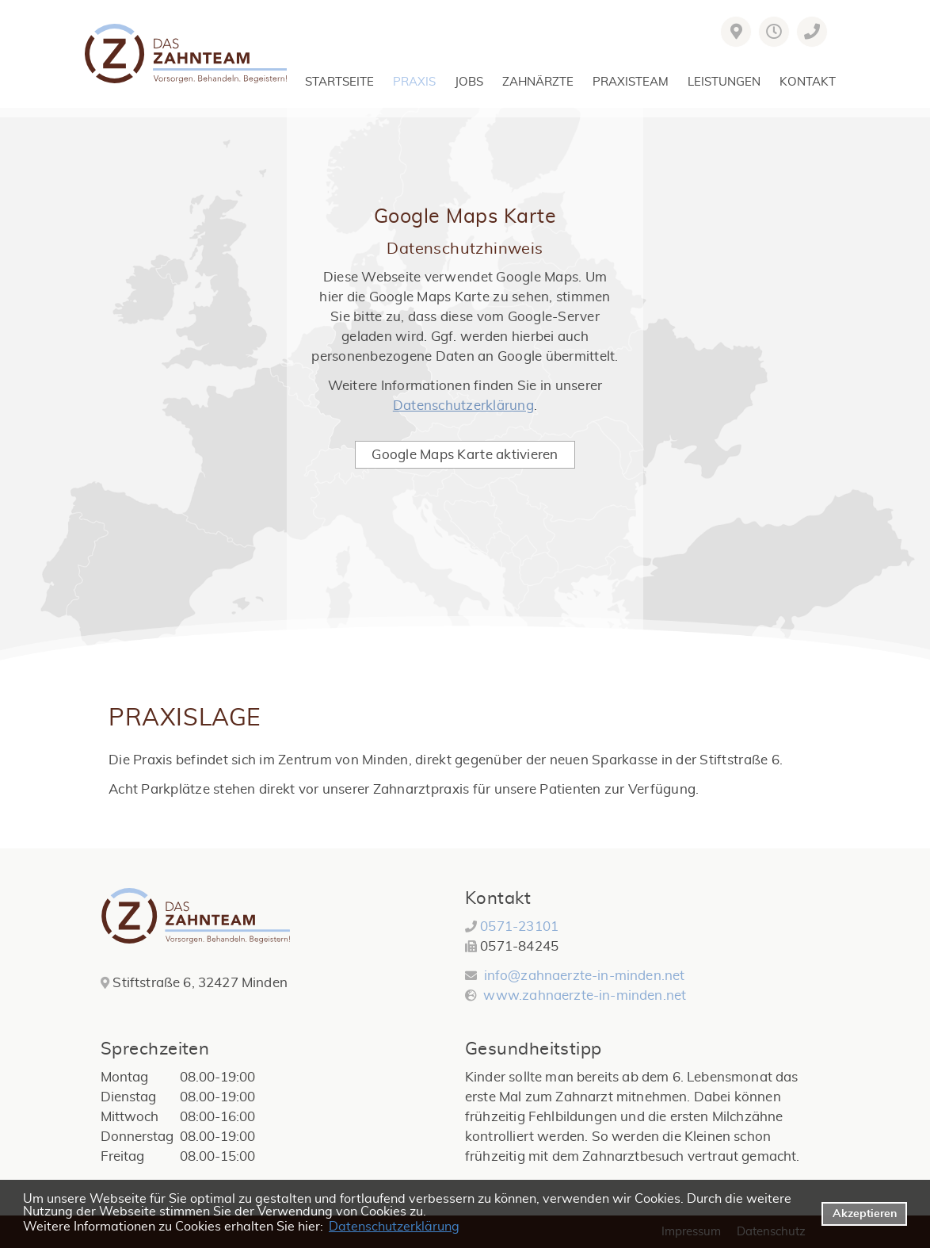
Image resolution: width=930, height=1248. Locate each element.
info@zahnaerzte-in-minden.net (584, 975)
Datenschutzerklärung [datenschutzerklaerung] (394, 1226)
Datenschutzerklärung (463, 405)
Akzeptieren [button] (865, 1213)
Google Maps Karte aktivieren (465, 454)
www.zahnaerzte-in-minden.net (583, 995)
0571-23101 (519, 926)
